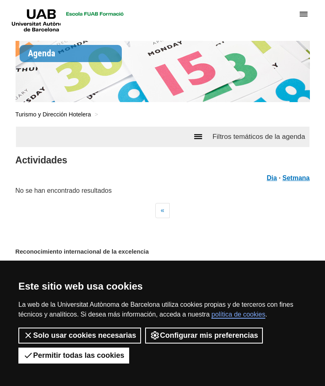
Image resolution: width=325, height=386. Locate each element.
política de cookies (238, 314)
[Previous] (162, 210)
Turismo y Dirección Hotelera (53, 114)
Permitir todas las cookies (73, 355)
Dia (272, 177)
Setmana (296, 177)
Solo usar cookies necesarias (79, 335)
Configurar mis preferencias (204, 335)
